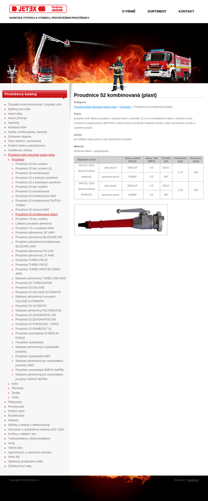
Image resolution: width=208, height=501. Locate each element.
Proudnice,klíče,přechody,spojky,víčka (95, 106)
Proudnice (125, 106)
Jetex (38, 9)
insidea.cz (193, 480)
